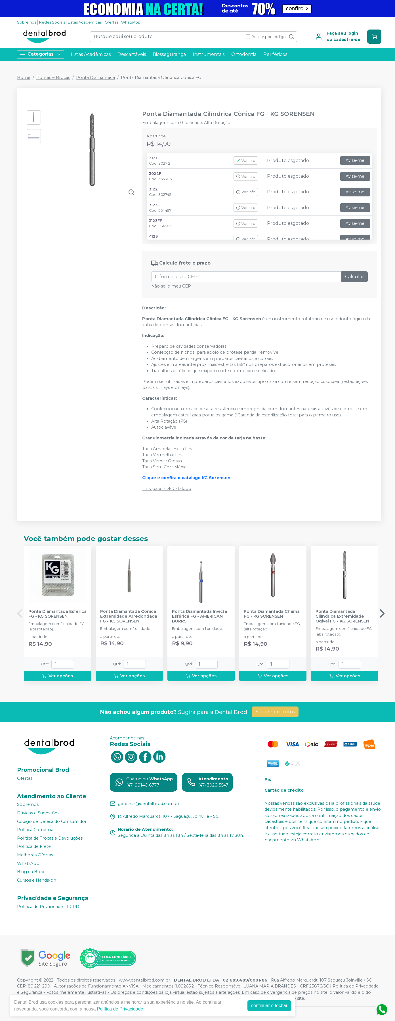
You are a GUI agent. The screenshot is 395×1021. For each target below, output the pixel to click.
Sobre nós (26, 22)
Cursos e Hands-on (36, 880)
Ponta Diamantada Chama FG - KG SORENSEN (272, 614)
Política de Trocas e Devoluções (50, 838)
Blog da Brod (30, 871)
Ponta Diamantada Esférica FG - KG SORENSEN (57, 614)
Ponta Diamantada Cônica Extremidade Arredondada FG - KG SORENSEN (128, 616)
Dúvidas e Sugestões (38, 812)
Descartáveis (131, 54)
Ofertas (111, 22)
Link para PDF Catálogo (166, 488)
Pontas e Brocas (53, 77)
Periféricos (275, 54)
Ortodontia (244, 54)
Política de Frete (34, 846)
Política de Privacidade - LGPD (48, 906)
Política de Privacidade (120, 1009)
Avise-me (355, 160)
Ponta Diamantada (95, 77)
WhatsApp (130, 22)
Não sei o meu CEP (171, 286)
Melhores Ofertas (35, 855)
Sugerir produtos (275, 711)
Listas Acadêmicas (85, 22)
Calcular (354, 276)
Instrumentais (208, 54)
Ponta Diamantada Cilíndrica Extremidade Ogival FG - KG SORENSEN (342, 616)
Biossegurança (169, 54)
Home (23, 77)
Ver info (245, 160)
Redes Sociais (52, 22)
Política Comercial (35, 829)
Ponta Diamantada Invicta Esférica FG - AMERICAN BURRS (199, 616)
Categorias (41, 54)
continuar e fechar (269, 1005)
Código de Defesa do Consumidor (52, 821)
